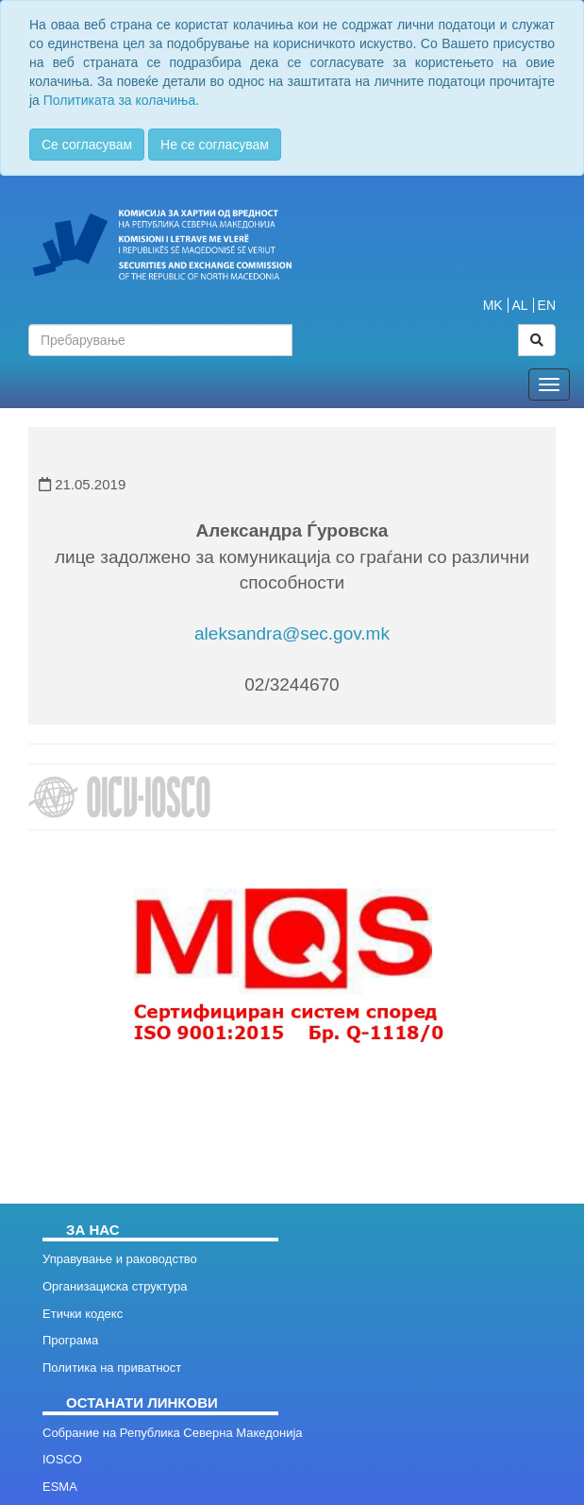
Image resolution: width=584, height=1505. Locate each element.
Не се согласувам (214, 144)
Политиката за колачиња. (121, 100)
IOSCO (62, 1459)
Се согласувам (87, 144)
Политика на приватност (111, 1367)
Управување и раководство (119, 1259)
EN (547, 305)
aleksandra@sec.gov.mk (292, 633)
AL (520, 305)
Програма (70, 1340)
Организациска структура (114, 1286)
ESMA (59, 1486)
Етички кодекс (82, 1314)
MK (493, 305)
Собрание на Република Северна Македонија (172, 1433)
